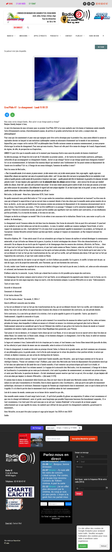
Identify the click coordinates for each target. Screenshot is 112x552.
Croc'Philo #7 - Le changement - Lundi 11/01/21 (26, 107)
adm (6, 543)
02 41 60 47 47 (102, 3)
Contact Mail (17, 523)
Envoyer (78, 493)
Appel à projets (40, 36)
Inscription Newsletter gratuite (83, 438)
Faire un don (94, 36)
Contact (68, 36)
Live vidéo (20, 3)
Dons (9, 3)
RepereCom (16, 540)
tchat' (32, 3)
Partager (37, 428)
